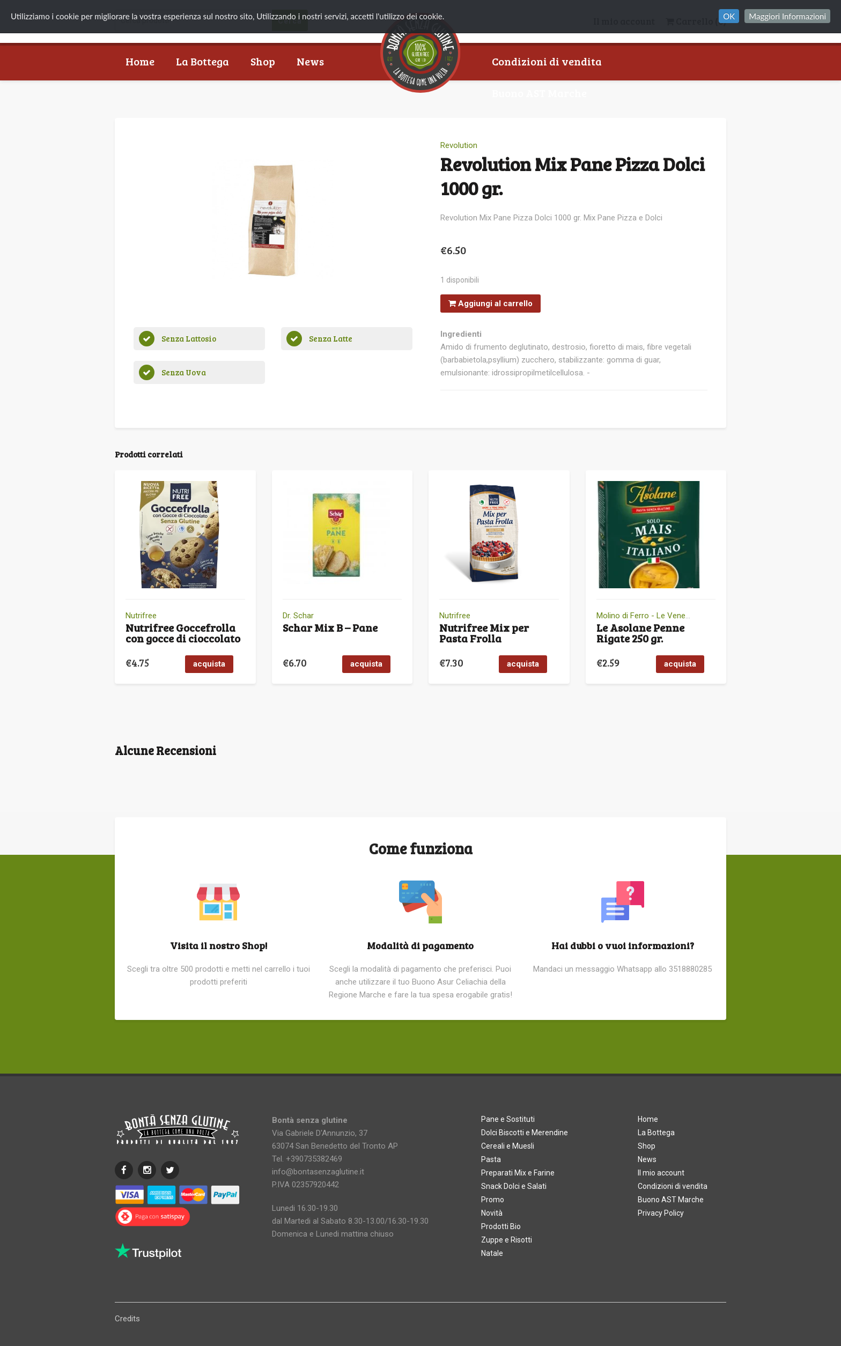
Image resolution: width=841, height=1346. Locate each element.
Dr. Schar (298, 615)
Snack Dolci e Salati (514, 1186)
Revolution (458, 145)
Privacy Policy (661, 1213)
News (310, 61)
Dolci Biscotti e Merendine (524, 1132)
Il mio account (661, 1172)
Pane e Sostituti (508, 1119)
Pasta (491, 1159)
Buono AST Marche (539, 92)
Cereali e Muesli (507, 1146)
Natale (492, 1253)
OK (729, 16)
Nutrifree (141, 615)
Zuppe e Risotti (506, 1240)
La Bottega (202, 61)
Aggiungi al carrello (490, 303)
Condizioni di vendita (547, 61)
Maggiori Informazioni (787, 16)
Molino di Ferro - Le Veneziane (650, 615)
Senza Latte (330, 338)
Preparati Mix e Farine (518, 1172)
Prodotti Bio (501, 1226)
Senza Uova (183, 372)
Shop (262, 61)
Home (140, 61)
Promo (492, 1199)
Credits (127, 1318)
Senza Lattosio (188, 338)
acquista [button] (209, 664)
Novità (492, 1213)
